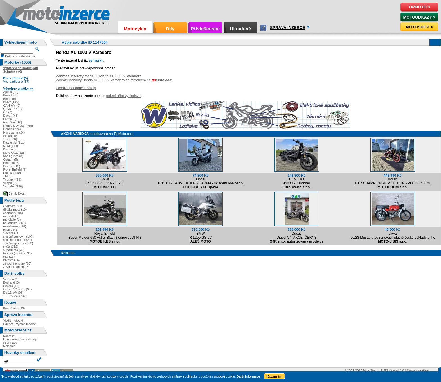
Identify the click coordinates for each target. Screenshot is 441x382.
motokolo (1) (12, 219)
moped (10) (11, 216)
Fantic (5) (9, 119)
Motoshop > (419, 27)
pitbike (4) (10, 229)
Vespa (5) (10, 183)
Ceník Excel (16, 193)
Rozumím (274, 376)
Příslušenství (205, 28)
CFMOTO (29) (13, 108)
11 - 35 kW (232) (14, 296)
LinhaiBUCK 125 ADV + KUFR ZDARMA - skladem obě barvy (200, 181)
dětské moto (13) (15, 209)
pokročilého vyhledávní (123, 96)
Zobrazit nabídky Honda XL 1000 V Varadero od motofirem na (114, 80)
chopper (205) (13, 212)
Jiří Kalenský (392, 370)
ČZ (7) (7, 112)
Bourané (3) (11, 282)
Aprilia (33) (10, 92)
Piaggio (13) (11, 166)
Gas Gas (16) (12, 122)
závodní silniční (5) (16, 266)
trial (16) (9, 256)
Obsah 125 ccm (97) (17, 289)
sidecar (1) (10, 233)
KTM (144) (10, 146)
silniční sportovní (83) (18, 243)
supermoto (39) (13, 250)
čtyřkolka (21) (12, 206)
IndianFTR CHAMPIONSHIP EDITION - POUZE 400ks (392, 181)
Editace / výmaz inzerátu (20, 324)
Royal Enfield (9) (14, 169)
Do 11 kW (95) (13, 292)
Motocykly (135, 28)
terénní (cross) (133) (17, 253)
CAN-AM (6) (11, 105)
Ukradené (240, 28)
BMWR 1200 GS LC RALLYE (104, 181)
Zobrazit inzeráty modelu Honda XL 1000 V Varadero (98, 76)
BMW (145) (11, 102)
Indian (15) (10, 135)
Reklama (9, 346)
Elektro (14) (11, 286)
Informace (10, 342)
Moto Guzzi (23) (14, 152)
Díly (170, 28)
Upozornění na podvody (20, 339)
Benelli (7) (10, 95)
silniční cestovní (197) (18, 236)
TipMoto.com (124, 134)
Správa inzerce (287, 27)
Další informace (248, 376)
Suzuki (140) (12, 173)
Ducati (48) (11, 115)
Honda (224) (12, 129)
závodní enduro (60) (17, 263)
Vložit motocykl (13, 320)
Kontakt (8, 336)
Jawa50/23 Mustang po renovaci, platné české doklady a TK (392, 235)
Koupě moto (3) (14, 308)
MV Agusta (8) (13, 156)
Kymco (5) (10, 149)
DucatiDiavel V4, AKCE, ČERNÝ (296, 235)
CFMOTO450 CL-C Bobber (296, 181)
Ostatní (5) (10, 159)
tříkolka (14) (11, 260)
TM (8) (7, 176)
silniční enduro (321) (17, 239)
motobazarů (99, 134)
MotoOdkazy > (419, 17)
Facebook (263, 28)
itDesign (411, 370)
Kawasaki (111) (14, 142)
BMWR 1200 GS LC (200, 235)
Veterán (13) (12, 279)
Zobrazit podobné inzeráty (76, 88)
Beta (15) (9, 98)
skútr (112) (10, 246)
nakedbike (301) (14, 223)
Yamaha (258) (13, 186)
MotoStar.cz (371, 370)
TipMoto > (419, 7)
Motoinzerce (35, 14)
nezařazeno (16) (14, 226)
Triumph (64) (12, 179)
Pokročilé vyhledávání (20, 56)
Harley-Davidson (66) (18, 125)
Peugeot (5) (11, 162)
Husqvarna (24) (14, 132)
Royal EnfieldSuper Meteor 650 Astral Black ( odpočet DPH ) (104, 235)
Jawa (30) (10, 139)
